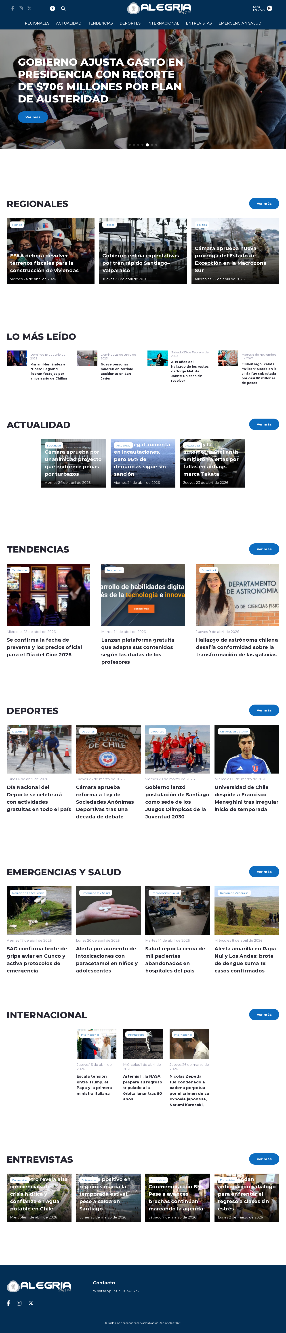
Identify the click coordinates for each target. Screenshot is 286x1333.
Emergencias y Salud (96, 893)
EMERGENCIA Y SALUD (240, 23)
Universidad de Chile (234, 731)
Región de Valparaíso (234, 893)
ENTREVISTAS (199, 23)
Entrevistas (19, 1180)
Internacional (90, 1034)
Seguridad (54, 445)
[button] (130, 145)
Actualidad (123, 445)
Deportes (18, 731)
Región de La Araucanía (28, 893)
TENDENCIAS (100, 23)
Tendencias (19, 570)
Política (17, 224)
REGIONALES (37, 23)
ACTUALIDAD (68, 23)
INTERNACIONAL (163, 23)
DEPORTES (130, 23)
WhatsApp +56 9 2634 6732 (116, 1291)
